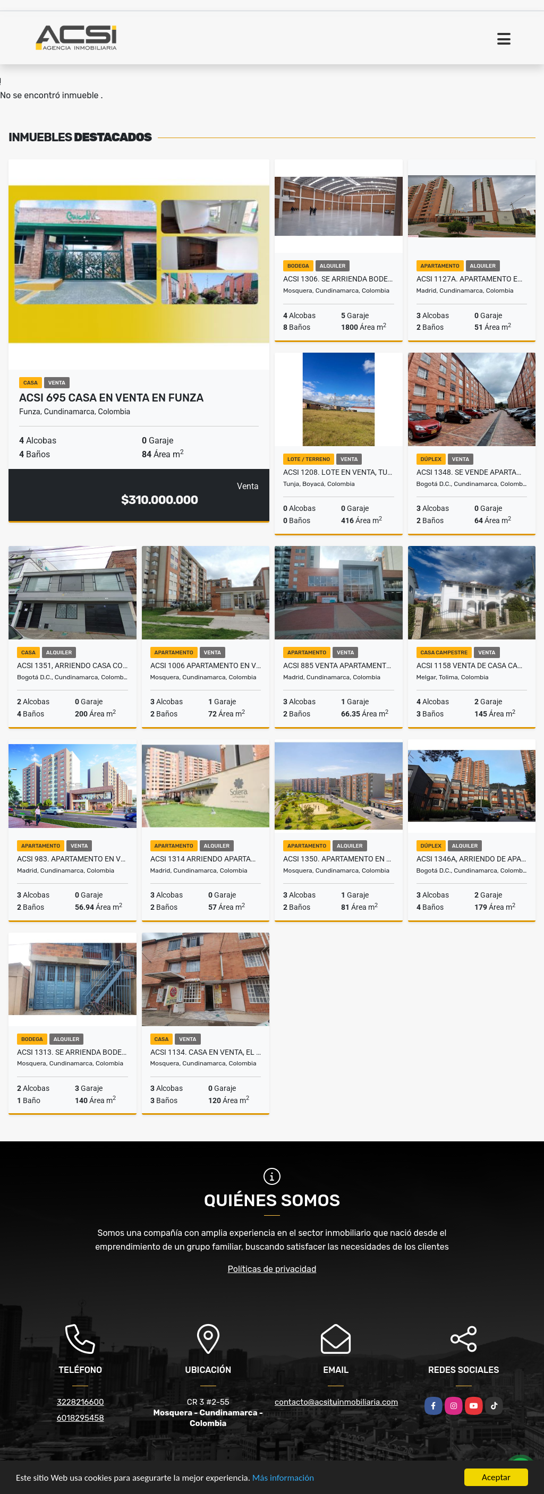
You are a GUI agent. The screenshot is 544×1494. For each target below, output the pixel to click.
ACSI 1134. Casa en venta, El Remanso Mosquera (205, 1052)
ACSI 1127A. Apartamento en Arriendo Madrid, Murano (472, 279)
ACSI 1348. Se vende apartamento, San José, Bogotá (472, 472)
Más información (283, 1477)
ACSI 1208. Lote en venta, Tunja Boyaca (338, 472)
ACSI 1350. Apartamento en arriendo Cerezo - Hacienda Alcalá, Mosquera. (338, 859)
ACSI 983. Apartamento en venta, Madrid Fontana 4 (72, 859)
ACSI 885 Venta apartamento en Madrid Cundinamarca (338, 665)
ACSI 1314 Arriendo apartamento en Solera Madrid (205, 859)
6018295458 (80, 1418)
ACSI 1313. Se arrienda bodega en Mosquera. (72, 1052)
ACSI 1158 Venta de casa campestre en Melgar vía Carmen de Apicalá (472, 665)
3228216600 (80, 1402)
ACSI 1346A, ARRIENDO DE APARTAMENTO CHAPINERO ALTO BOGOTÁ (472, 859)
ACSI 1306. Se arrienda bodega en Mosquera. (338, 279)
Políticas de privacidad (272, 1269)
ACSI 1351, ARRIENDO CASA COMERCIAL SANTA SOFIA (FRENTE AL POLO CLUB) (72, 665)
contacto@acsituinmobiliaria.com (336, 1402)
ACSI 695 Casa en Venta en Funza (111, 397)
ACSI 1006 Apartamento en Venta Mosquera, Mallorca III (205, 665)
